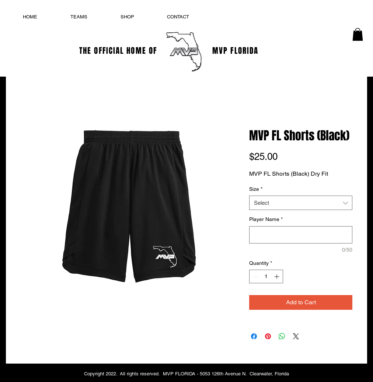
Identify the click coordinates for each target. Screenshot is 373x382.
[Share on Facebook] (254, 336)
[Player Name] (301, 234)
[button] (357, 34)
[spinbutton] (266, 276)
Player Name (266, 219)
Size (255, 189)
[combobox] (300, 203)
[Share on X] (296, 336)
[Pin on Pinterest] (268, 336)
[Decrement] (254, 276)
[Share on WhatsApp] (282, 336)
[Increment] (277, 276)
